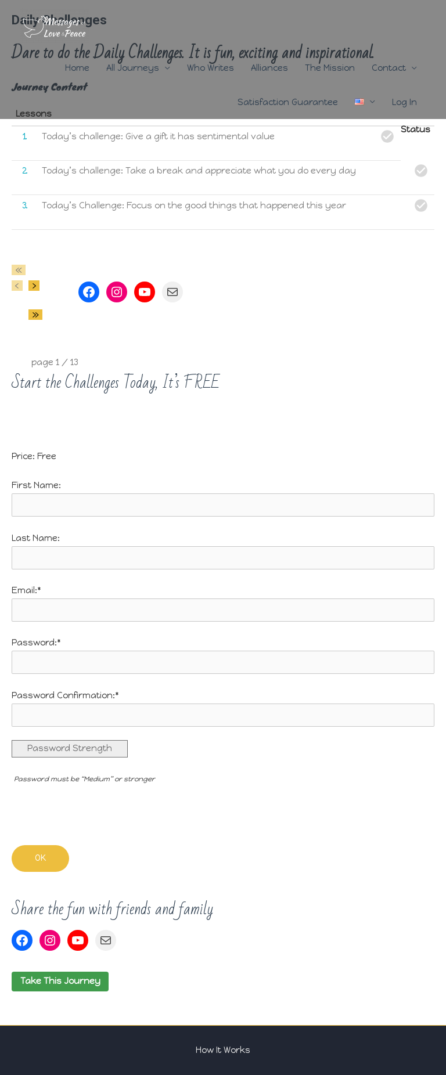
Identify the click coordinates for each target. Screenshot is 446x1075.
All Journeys (132, 68)
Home (77, 68)
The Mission (330, 68)
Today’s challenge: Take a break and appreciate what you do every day (199, 170)
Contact (389, 68)
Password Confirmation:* (65, 695)
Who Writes (210, 68)
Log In (404, 102)
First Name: (36, 485)
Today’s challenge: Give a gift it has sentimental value (158, 136)
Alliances (269, 68)
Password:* (36, 642)
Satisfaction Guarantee (288, 102)
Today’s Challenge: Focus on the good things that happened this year (194, 205)
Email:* (26, 590)
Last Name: (36, 538)
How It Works (223, 1050)
